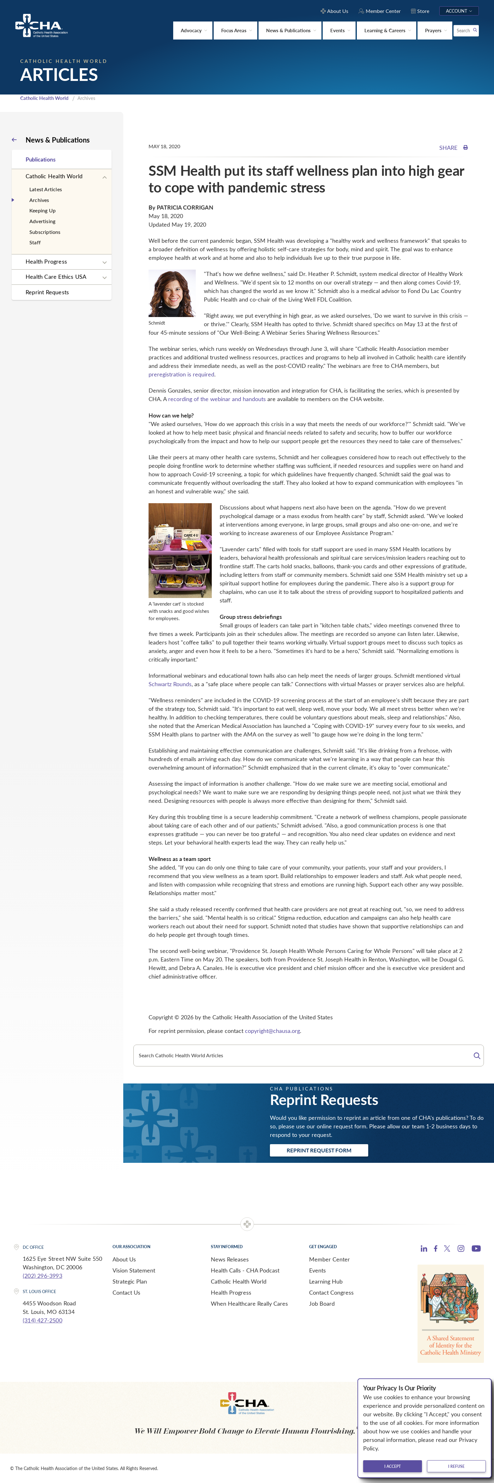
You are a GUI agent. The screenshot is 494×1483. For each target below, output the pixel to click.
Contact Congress (331, 1292)
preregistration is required (181, 374)
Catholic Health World (44, 98)
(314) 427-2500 (42, 1320)
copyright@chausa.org (272, 1030)
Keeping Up (42, 210)
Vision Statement (134, 1270)
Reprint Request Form (319, 1150)
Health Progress (46, 261)
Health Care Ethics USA (56, 276)
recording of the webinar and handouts (217, 399)
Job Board (322, 1303)
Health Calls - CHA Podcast (245, 1270)
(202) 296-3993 (42, 1275)
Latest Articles (45, 189)
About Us (124, 1259)
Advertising (42, 221)
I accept (392, 1466)
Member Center (329, 1259)
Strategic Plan (130, 1281)
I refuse (456, 1466)
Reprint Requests (47, 292)
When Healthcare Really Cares (249, 1303)
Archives (39, 200)
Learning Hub (326, 1281)
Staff (35, 242)
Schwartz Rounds (170, 684)
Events (317, 1270)
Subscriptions (45, 232)
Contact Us (126, 1292)
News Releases (230, 1259)
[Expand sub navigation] (104, 177)
